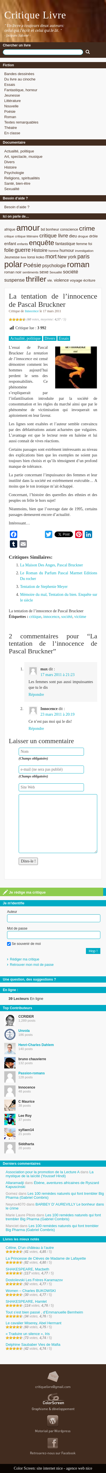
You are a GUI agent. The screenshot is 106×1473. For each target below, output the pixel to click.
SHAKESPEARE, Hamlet (26, 1301)
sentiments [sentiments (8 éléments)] (31, 272)
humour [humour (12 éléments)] (67, 250)
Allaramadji (15, 1183)
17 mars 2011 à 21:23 (57, 675)
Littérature (12, 101)
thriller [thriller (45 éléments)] (36, 279)
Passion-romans (31, 1073)
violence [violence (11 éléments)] (61, 280)
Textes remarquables (21, 122)
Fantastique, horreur (20, 90)
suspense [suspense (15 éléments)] (14, 280)
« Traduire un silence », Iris (28, 1334)
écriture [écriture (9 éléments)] (89, 280)
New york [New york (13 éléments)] (67, 256)
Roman (10, 117)
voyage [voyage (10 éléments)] (76, 280)
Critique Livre (35, 15)
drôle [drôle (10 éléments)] (93, 236)
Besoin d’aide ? (16, 207)
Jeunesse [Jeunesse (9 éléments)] (12, 257)
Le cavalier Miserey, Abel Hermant (33, 1323)
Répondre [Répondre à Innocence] (36, 728)
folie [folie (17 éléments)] (9, 250)
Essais (9, 84)
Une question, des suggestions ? (29, 979)
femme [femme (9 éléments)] (81, 244)
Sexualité (11, 189)
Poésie (10, 111)
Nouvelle (11, 106)
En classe (12, 133)
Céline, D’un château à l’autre (30, 1247)
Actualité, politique (19, 151)
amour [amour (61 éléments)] (28, 227)
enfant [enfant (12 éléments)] (10, 243)
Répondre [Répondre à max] (36, 694)
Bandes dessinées (19, 74)
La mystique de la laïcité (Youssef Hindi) (50, 1174)
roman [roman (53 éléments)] (78, 264)
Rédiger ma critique (24, 959)
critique (35, 617)
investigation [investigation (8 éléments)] (84, 250)
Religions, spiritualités (22, 178)
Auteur (12, 912)
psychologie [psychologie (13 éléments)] (54, 265)
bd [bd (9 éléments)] (43, 229)
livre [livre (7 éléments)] (23, 257)
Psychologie (14, 173)
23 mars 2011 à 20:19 (57, 714)
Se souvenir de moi (24, 944)
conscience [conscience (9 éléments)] (69, 229)
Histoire (10, 167)
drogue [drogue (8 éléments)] (83, 236)
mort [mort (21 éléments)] (51, 256)
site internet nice (50, 1468)
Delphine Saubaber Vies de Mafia (33, 1344)
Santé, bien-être (17, 183)
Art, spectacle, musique (23, 156)
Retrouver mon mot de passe (32, 965)
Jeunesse (12, 95)
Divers (9, 162)
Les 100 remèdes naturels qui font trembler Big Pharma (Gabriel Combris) (55, 1195)
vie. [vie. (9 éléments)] (50, 280)
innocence (51, 617)
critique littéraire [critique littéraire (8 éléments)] (26, 236)
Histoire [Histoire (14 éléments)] (39, 250)
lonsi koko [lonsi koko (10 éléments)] (35, 257)
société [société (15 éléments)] (70, 272)
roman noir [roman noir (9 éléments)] (12, 272)
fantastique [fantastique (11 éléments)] (65, 243)
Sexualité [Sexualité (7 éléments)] (55, 272)
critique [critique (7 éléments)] (9, 236)
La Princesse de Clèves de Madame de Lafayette (46, 1258)
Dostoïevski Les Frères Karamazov (34, 1280)
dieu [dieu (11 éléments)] (73, 236)
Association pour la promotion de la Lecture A (42, 1172)
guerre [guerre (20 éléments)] (23, 250)
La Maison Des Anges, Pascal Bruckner (51, 565)
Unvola (24, 1031)
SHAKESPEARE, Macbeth (27, 1269)
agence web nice (79, 1468)
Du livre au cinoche (20, 79)
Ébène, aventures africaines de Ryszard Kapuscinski (52, 1185)
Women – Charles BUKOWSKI (31, 1291)
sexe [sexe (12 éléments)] (44, 271)
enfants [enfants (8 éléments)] (22, 244)
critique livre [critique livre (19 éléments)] (53, 236)
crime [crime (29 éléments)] (87, 228)
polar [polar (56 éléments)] (13, 264)
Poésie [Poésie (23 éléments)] (32, 265)
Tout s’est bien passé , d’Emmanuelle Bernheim (44, 1312)
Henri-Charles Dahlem (36, 1045)
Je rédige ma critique (24, 892)
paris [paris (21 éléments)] (83, 256)
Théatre (10, 128)
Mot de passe (17, 928)
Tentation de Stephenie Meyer (44, 586)
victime (80, 617)
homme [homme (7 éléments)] (54, 250)
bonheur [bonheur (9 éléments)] (52, 229)
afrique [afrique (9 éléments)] (9, 229)
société (66, 617)
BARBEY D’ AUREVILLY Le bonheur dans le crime (55, 1206)
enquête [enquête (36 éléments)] (41, 242)
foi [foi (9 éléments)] (90, 244)
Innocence (32, 311)
